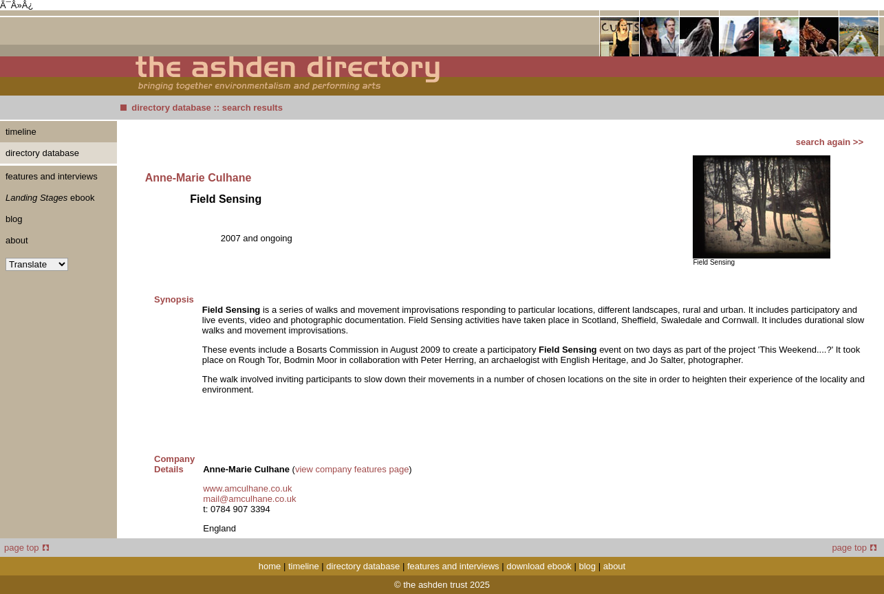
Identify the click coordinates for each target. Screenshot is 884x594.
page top (26, 547)
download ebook (539, 566)
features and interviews (52, 176)
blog (14, 219)
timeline (21, 131)
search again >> (829, 142)
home (270, 566)
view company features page (352, 469)
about (17, 240)
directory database (171, 107)
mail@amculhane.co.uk (249, 499)
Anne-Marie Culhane (198, 178)
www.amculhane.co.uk (247, 488)
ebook (50, 197)
